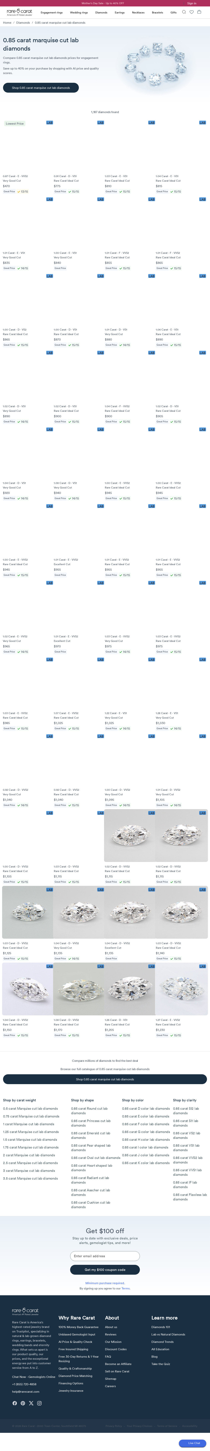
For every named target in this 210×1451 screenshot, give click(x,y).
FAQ (108, 1356)
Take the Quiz (160, 1364)
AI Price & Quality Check (75, 1342)
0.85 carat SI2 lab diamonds (186, 1110)
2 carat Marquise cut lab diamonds (29, 1155)
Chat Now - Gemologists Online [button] (33, 1377)
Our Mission (113, 1342)
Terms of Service (167, 1426)
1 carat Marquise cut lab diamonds (28, 1124)
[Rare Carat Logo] (19, 13)
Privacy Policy (114, 1426)
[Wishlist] (192, 12)
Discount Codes (116, 1349)
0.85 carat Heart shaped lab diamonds (91, 1167)
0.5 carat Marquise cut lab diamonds (30, 1108)
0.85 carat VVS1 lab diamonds (187, 1172)
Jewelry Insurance (71, 1390)
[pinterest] (22, 1403)
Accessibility (189, 1426)
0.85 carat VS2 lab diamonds (187, 1135)
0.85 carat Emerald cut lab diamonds (90, 1135)
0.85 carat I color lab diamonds (145, 1147)
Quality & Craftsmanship (75, 1368)
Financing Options (71, 1383)
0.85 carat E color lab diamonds (145, 1116)
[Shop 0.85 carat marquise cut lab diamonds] (41, 88)
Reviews (110, 1334)
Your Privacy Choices (139, 1426)
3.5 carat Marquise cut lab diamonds (30, 1178)
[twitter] (31, 1403)
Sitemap (110, 1379)
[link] (181, 3)
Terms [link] (125, 1288)
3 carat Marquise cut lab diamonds (29, 1170)
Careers (110, 1386)
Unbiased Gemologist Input (77, 1334)
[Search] (184, 12)
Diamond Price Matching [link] (75, 1376)
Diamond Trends (162, 1342)
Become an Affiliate (118, 1364)
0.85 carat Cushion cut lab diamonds (90, 1204)
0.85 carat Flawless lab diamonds (190, 1196)
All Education (160, 1349)
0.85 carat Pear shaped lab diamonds (91, 1147)
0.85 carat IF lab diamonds (185, 1184)
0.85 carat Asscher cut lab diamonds (90, 1192)
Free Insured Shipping (73, 1349)
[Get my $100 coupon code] (105, 1270)
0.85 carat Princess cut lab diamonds (91, 1123)
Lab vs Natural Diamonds (168, 1334)
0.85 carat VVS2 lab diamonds (188, 1160)
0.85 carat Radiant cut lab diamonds (90, 1180)
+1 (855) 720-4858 (24, 1384)
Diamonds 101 (160, 1327)
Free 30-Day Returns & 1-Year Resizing (79, 1359)
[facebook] (14, 1403)
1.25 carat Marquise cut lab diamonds (31, 1132)
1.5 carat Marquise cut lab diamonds (30, 1139)
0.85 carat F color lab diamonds (145, 1124)
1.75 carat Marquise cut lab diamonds (31, 1147)
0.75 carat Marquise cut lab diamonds (31, 1116)
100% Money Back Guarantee (79, 1327)
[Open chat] (192, 1443)
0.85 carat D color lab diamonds (146, 1108)
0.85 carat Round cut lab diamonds (89, 1110)
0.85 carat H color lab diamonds (146, 1139)
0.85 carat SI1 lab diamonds (185, 1123)
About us (111, 1327)
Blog (154, 1356)
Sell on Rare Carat (117, 1371)
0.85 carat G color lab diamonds (146, 1132)
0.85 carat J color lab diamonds (145, 1155)
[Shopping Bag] (199, 12)
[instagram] (39, 1403)
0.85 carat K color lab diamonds (146, 1163)
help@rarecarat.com (25, 1391)
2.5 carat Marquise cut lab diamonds (30, 1163)
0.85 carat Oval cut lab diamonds (95, 1158)
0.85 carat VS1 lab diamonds (186, 1147)
